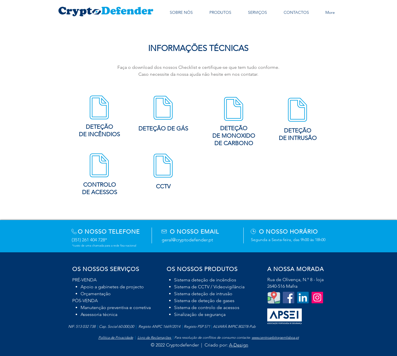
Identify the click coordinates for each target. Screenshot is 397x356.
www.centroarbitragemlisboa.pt (275, 337)
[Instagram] (317, 297)
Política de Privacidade (115, 337)
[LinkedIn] (303, 297)
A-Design (238, 345)
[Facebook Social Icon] (288, 297)
